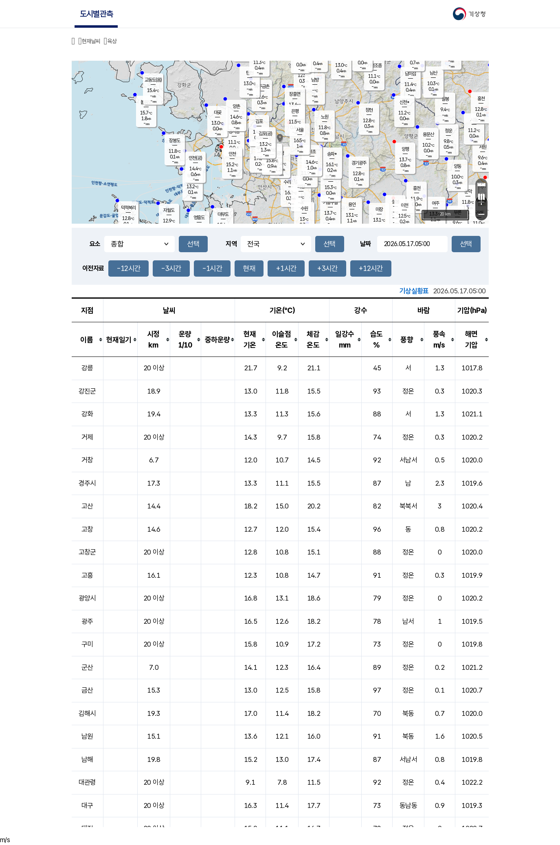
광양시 (87, 598)
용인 (352, 204)
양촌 (236, 106)
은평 (295, 111)
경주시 (87, 483)
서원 (482, 147)
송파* (331, 154)
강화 (87, 414)
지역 (231, 244)
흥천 (416, 188)
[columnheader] (87, 339)
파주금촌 (262, 86)
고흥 (87, 575)
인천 (232, 154)
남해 (87, 759)
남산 (433, 73)
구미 (87, 644)
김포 (259, 121)
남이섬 (410, 74)
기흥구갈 (330, 202)
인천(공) (195, 158)
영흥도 (198, 217)
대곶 (217, 112)
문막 (468, 191)
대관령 (87, 782)
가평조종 (374, 65)
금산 (87, 690)
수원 (304, 208)
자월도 (168, 210)
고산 (87, 506)
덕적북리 (128, 208)
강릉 (87, 368)
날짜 (365, 244)
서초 (312, 151)
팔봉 (445, 99)
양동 (457, 166)
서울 (299, 130)
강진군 (87, 391)
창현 (369, 110)
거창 (87, 460)
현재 (249, 268)
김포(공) (265, 133)
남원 (87, 736)
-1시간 (212, 268)
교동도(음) (153, 80)
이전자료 (93, 268)
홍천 (481, 98)
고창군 (87, 552)
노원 (324, 117)
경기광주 (358, 163)
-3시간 (171, 268)
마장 (379, 209)
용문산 (428, 134)
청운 (448, 131)
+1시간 (286, 268)
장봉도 (174, 140)
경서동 (233, 131)
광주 (87, 621)
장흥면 (294, 94)
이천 (404, 205)
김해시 (87, 713)
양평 (405, 149)
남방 (314, 80)
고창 (87, 529)
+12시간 (370, 268)
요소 (95, 244)
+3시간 (327, 268)
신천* (404, 102)
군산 (87, 667)
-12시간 (128, 268)
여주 (435, 203)
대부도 (222, 214)
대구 (87, 805)
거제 (87, 437)
